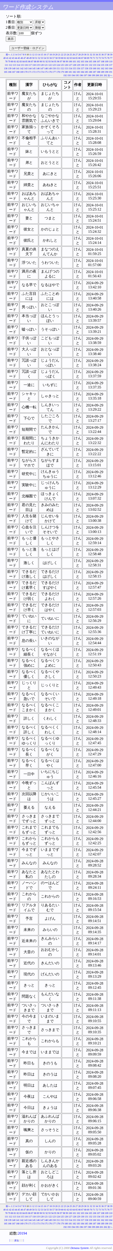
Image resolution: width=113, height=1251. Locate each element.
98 (64, 61)
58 (56, 58)
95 (55, 61)
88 (35, 61)
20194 (22, 1233)
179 (62, 72)
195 (77, 75)
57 (53, 58)
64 (74, 58)
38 (108, 54)
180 (66, 72)
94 (52, 61)
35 (99, 54)
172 (34, 72)
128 (74, 65)
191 (110, 72)
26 (74, 54)
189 (102, 72)
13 (36, 54)
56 (51, 58)
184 (82, 72)
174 (42, 72)
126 (66, 65)
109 (106, 61)
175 (46, 72)
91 (44, 61)
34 (97, 54)
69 (88, 58)
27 (76, 54)
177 (54, 72)
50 (33, 58)
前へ (8, 54)
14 (39, 54)
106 (94, 61)
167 (13, 72)
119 (38, 65)
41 (7, 58)
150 (54, 68)
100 (70, 61)
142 (22, 68)
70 (91, 58)
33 (94, 54)
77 (111, 58)
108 (102, 61)
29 (82, 54)
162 (102, 68)
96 (58, 61)
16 (45, 54)
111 (6, 65)
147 (42, 68)
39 (111, 54)
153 (66, 68)
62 (68, 58)
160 (94, 68)
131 (86, 65)
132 (90, 65)
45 (19, 58)
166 (10, 72)
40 (4, 58)
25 (71, 54)
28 (79, 54)
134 (98, 65)
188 (98, 72)
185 (86, 72)
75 (105, 58)
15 (42, 54)
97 (61, 61)
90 (41, 61)
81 (15, 61)
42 (10, 58)
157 (82, 68)
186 (90, 72)
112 (10, 65)
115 (22, 65)
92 (46, 61)
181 (70, 72)
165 (5, 72)
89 (38, 61)
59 (59, 58)
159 (90, 68)
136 (106, 65)
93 (49, 61)
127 (70, 65)
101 (74, 61)
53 (42, 58)
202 (105, 75)
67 (82, 58)
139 (10, 68)
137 (110, 65)
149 (50, 68)
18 (51, 54)
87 (32, 61)
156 (78, 68)
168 (18, 72)
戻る (16, 1240)
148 (46, 68)
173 (38, 72)
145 (34, 68)
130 (82, 65)
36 (102, 54)
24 (68, 54)
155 (74, 68)
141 (18, 68)
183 (78, 72)
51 (36, 58)
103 (82, 61)
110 (110, 61)
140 (13, 68)
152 (62, 68)
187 (94, 72)
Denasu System (79, 1248)
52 (39, 58)
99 (67, 61)
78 (6, 61)
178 (58, 72)
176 (50, 72)
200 (97, 75)
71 (94, 58)
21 (59, 54)
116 (26, 65)
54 (45, 58)
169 (22, 72)
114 (18, 65)
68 (85, 58)
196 (81, 75)
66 (79, 58)
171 (30, 72)
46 (22, 58)
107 (98, 61)
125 (62, 65)
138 (5, 68)
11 (30, 54)
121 (46, 65)
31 (88, 54)
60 (62, 58)
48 (28, 58)
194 (73, 75)
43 (13, 58)
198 (89, 75)
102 (78, 61)
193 (69, 75)
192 (65, 75)
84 (23, 61)
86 (29, 61)
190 (106, 72)
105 (90, 61)
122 (50, 65)
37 (105, 54)
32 (91, 54)
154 (70, 68)
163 (106, 68)
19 (53, 54)
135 (102, 65)
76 (108, 58)
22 (62, 54)
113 (14, 65)
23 (65, 54)
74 (102, 58)
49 (30, 58)
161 (98, 68)
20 (56, 54)
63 (71, 58)
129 (78, 65)
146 (38, 68)
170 (26, 72)
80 (12, 61)
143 (26, 68)
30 (85, 54)
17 (48, 54)
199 (93, 75)
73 (99, 58)
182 (74, 72)
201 (101, 75)
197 (85, 75)
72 (97, 58)
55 (48, 58)
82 (18, 61)
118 (34, 65)
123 (54, 65)
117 (30, 65)
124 (58, 65)
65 (76, 58)
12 (33, 54)
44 (16, 58)
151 (58, 68)
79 (9, 61)
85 (26, 61)
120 (42, 65)
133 (94, 65)
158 (86, 68)
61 (65, 58)
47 (25, 58)
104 (86, 61)
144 (30, 68)
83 (21, 61)
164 (110, 68)
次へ (110, 75)
